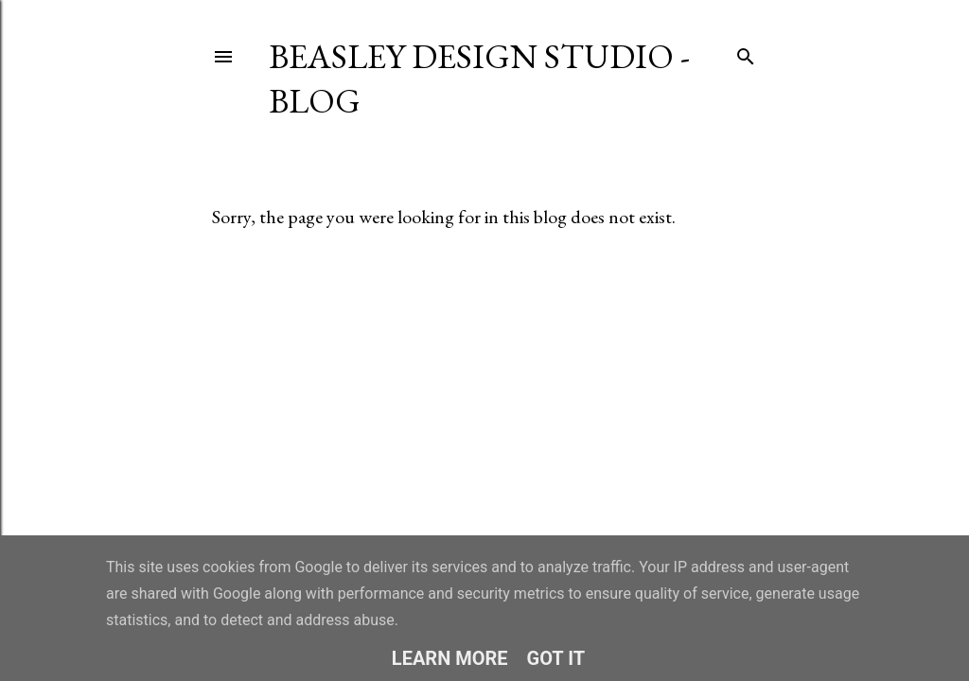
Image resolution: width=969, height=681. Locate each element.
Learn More (450, 658)
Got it (556, 658)
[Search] (745, 52)
